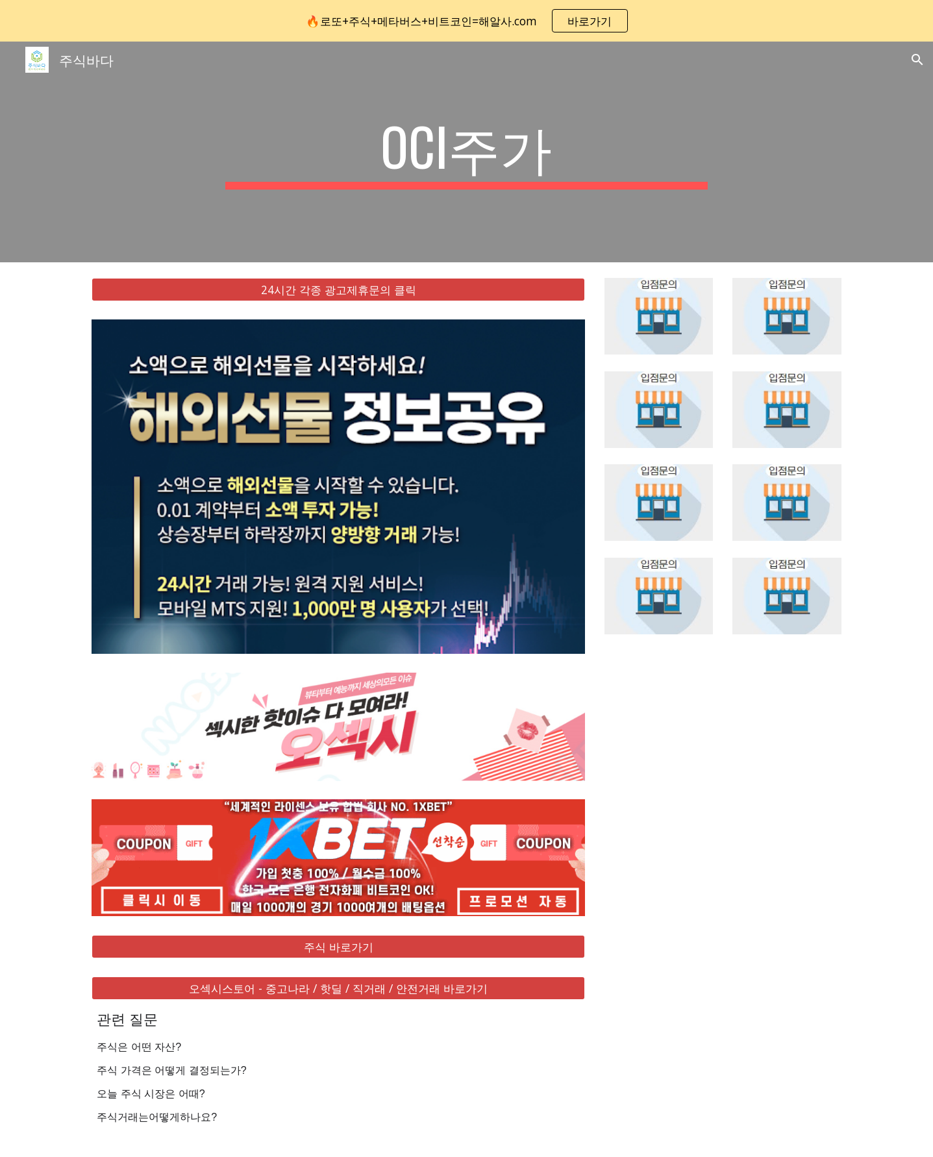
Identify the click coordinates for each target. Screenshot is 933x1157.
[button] (917, 59)
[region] (466, 21)
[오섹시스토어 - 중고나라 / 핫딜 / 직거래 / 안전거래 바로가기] (338, 988)
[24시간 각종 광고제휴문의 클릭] (338, 289)
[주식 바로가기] (338, 946)
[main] (467, 152)
